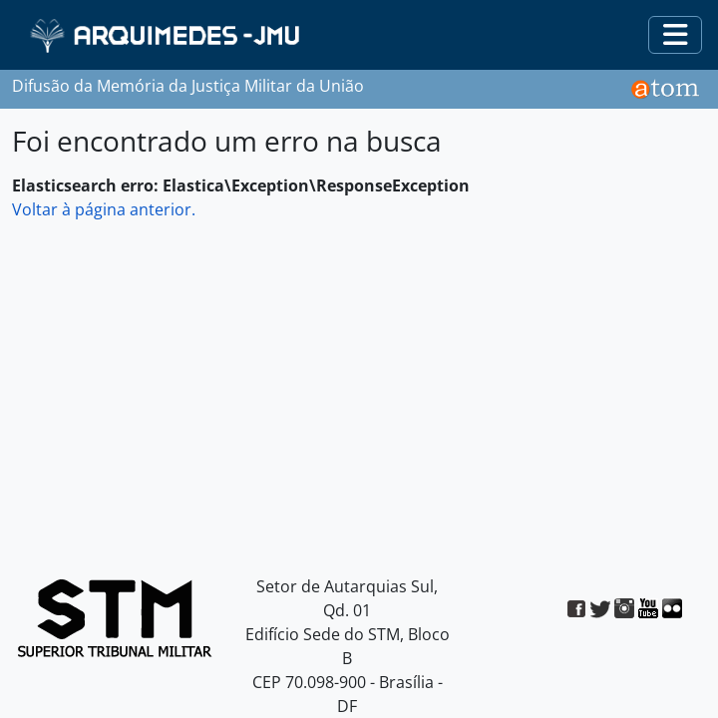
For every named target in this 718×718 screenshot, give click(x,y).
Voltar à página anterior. (103, 209)
